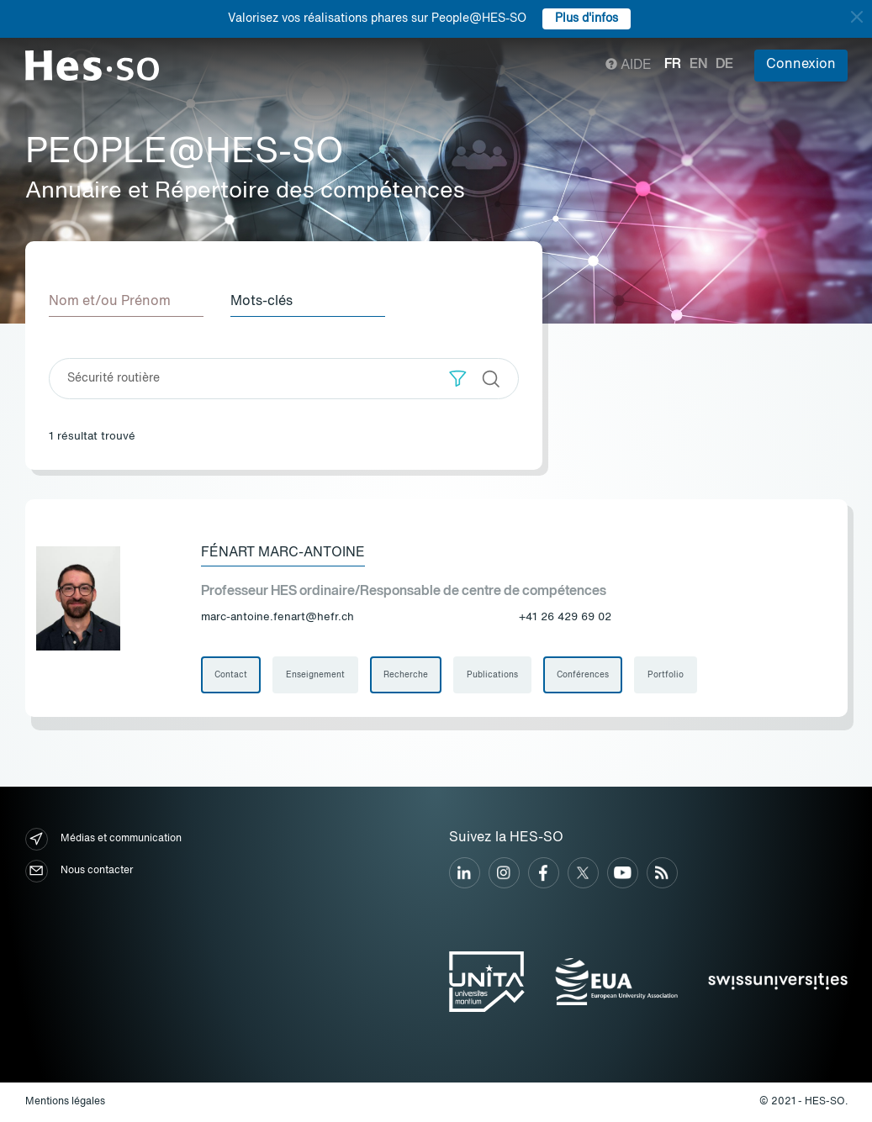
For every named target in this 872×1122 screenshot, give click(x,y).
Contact (230, 675)
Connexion (801, 64)
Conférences (583, 675)
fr (672, 64)
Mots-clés (261, 301)
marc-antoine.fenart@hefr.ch (277, 617)
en (698, 64)
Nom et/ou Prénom (110, 301)
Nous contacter (79, 871)
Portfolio (665, 675)
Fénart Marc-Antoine (283, 553)
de (724, 64)
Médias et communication (103, 839)
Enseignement (315, 675)
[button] (457, 378)
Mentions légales (65, 1102)
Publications (492, 675)
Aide (628, 65)
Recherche (405, 675)
